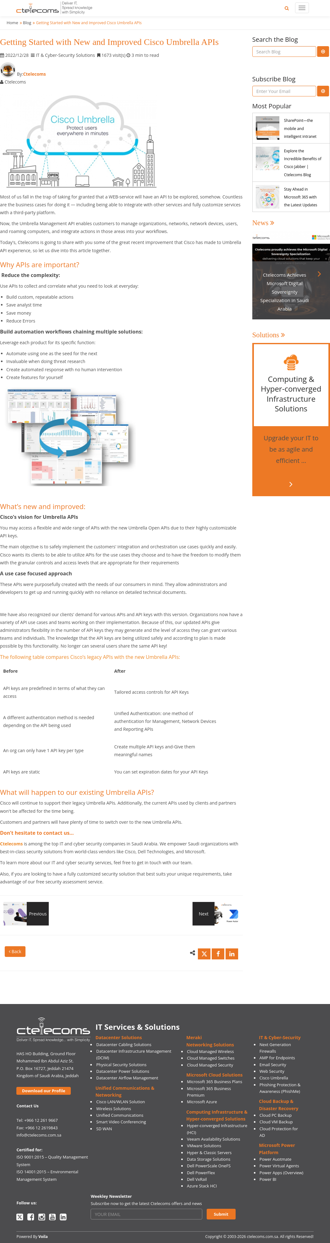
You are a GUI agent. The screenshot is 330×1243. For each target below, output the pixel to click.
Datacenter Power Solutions (122, 1071)
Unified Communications (119, 1115)
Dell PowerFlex (201, 1172)
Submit (221, 1214)
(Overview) (293, 1172)
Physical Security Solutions (121, 1064)
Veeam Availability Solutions (213, 1139)
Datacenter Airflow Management (127, 1078)
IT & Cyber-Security (279, 1037)
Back (15, 951)
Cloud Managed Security (210, 1065)
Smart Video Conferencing (121, 1122)
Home (12, 22)
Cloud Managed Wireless (210, 1051)
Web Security (272, 1071)
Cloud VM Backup (276, 1122)
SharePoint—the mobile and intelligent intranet (300, 128)
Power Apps (271, 1172)
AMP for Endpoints (277, 1058)
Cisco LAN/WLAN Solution (120, 1102)
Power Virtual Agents (279, 1166)
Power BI (268, 1179)
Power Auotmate (276, 1159)
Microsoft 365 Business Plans (214, 1081)
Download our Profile (43, 1091)
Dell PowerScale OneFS (209, 1166)
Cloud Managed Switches (210, 1058)
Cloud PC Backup (276, 1115)
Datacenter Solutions (118, 1037)
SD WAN (104, 1129)
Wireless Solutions (113, 1108)
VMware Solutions (204, 1145)
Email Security (273, 1064)
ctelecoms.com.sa (262, 1236)
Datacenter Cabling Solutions (123, 1044)
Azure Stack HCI (202, 1186)
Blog (27, 22)
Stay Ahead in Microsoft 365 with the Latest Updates (300, 197)
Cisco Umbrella (274, 1078)
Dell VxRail (197, 1179)
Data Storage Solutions (208, 1159)
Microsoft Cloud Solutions (214, 1075)
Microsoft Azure (202, 1102)
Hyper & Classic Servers (209, 1152)
